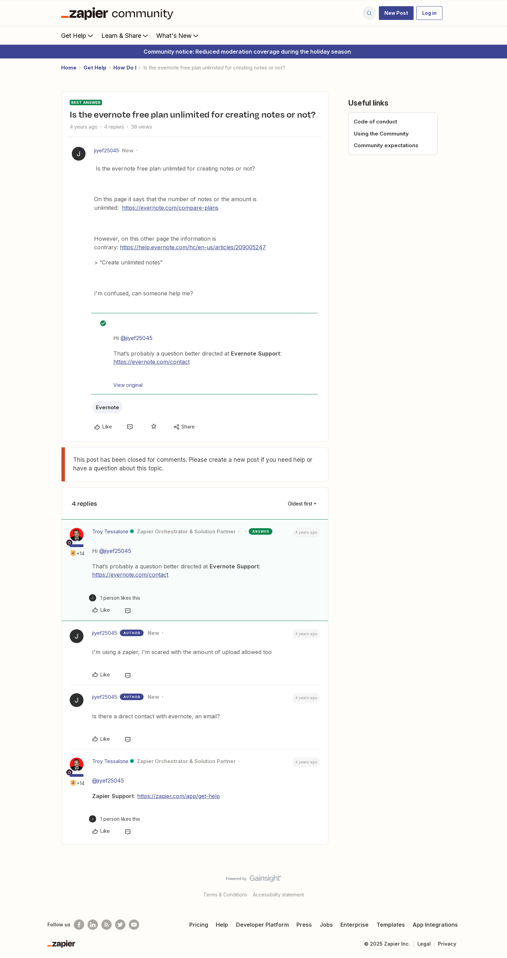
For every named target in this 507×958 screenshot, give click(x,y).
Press (304, 924)
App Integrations (435, 924)
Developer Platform (262, 924)
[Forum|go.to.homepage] (119, 13)
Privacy (447, 944)
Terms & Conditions (225, 894)
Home (69, 67)
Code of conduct (375, 121)
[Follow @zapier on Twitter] (120, 924)
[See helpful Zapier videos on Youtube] (134, 924)
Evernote (107, 407)
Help (222, 924)
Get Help (77, 35)
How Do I (124, 67)
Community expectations (386, 145)
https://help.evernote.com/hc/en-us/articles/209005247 (193, 247)
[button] (396, 13)
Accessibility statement (278, 894)
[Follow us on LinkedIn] (93, 924)
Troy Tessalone (110, 531)
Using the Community (381, 133)
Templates (390, 924)
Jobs (326, 924)
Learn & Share (125, 35)
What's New (178, 35)
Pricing (198, 924)
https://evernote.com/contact (151, 361)
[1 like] (114, 597)
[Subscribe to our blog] (106, 924)
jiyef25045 (106, 150)
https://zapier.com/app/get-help (178, 796)
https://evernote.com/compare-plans (170, 207)
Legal (424, 944)
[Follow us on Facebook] (79, 924)
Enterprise (354, 924)
